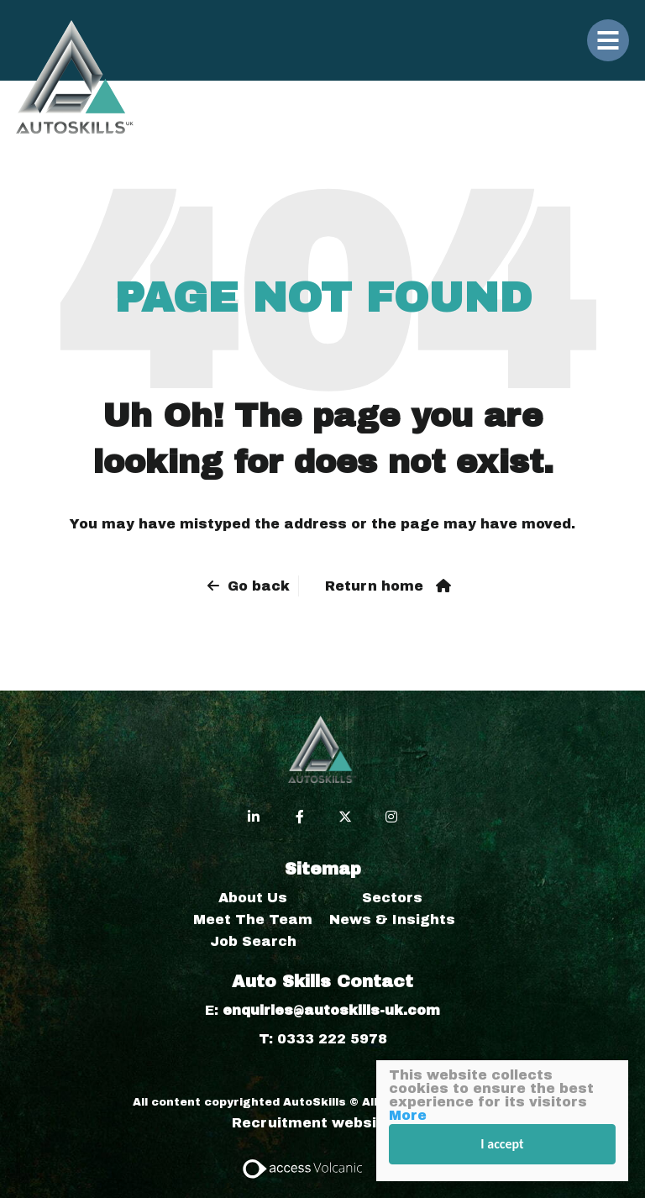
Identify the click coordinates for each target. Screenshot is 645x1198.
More (408, 1115)
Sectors (392, 898)
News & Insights (392, 919)
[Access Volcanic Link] (303, 1167)
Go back (259, 586)
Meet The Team (252, 919)
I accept (502, 1144)
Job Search (253, 941)
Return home (374, 586)
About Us (252, 898)
